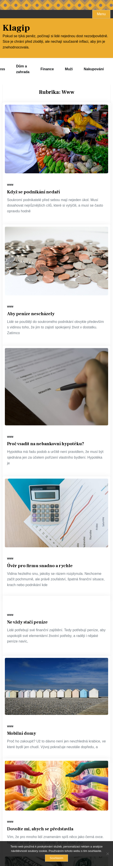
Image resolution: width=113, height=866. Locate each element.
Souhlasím (56, 858)
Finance (47, 69)
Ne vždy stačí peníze (27, 545)
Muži (69, 69)
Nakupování (94, 69)
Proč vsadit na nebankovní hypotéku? (45, 419)
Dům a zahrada (22, 69)
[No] (107, 853)
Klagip (16, 28)
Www (10, 185)
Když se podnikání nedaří (33, 192)
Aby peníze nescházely (31, 303)
